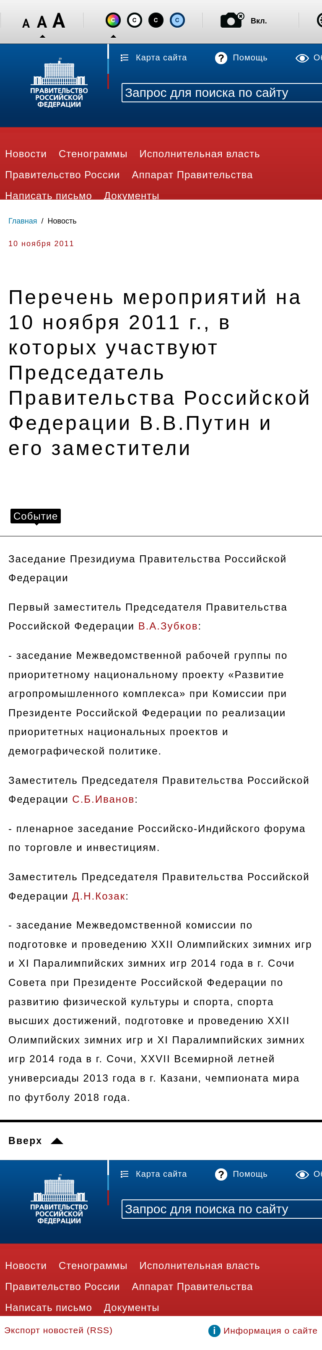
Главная (22, 221)
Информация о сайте (270, 1330)
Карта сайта (161, 57)
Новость (62, 221)
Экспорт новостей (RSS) (58, 1330)
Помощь (250, 57)
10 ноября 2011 (41, 243)
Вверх (25, 1140)
